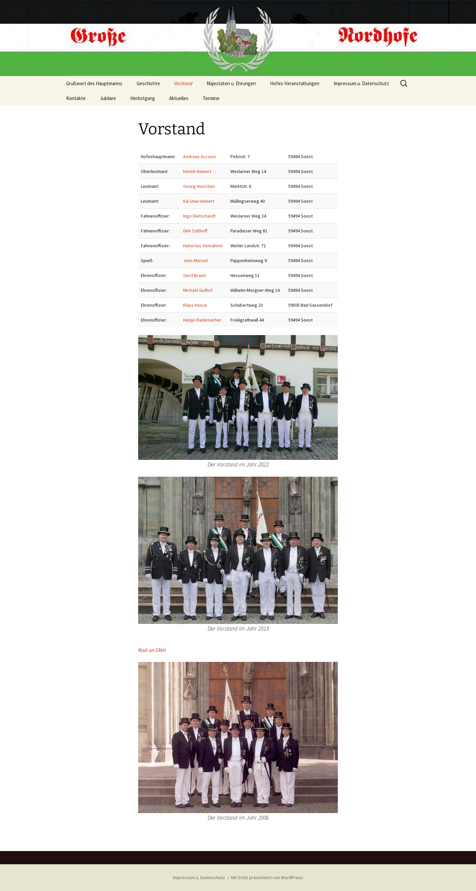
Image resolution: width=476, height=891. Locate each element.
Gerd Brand (194, 275)
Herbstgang (142, 98)
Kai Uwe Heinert (198, 201)
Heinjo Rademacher (202, 320)
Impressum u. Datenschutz (361, 83)
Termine (211, 98)
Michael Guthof (198, 290)
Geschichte (148, 83)
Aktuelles (178, 98)
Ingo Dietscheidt (199, 216)
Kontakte (76, 98)
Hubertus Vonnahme (203, 246)
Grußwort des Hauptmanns (94, 83)
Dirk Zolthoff (195, 231)
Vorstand (183, 83)
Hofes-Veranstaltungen (294, 83)
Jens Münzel (195, 260)
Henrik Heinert (197, 171)
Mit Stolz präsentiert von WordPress (267, 877)
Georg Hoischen (199, 186)
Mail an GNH (152, 650)
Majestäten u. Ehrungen (231, 83)
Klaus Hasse (195, 305)
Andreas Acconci (199, 156)
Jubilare (108, 98)
